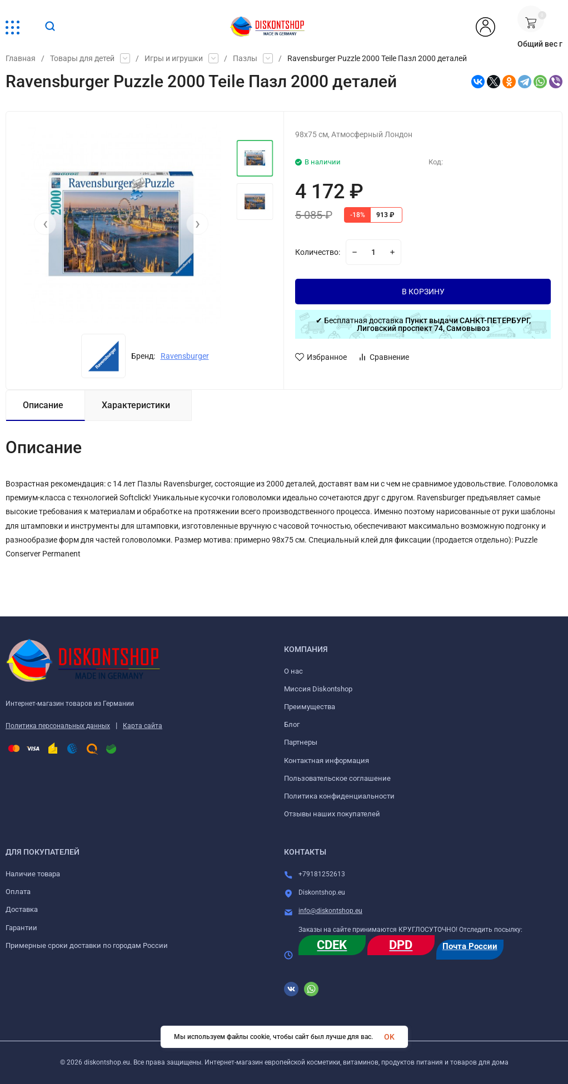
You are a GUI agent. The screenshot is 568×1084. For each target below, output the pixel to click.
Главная (21, 58)
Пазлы (245, 58)
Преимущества (309, 706)
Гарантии (21, 928)
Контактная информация (326, 760)
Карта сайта (142, 726)
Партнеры (300, 742)
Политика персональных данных (58, 726)
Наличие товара (33, 874)
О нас (293, 671)
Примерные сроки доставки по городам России (87, 945)
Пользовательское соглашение (337, 778)
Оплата (18, 891)
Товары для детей (82, 58)
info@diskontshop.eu (330, 911)
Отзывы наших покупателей (332, 814)
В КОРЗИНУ (423, 291)
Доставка (22, 909)
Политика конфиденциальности (339, 796)
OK (389, 1036)
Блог (292, 724)
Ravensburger (185, 356)
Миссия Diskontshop (318, 689)
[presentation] (45, 224)
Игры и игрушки (174, 58)
